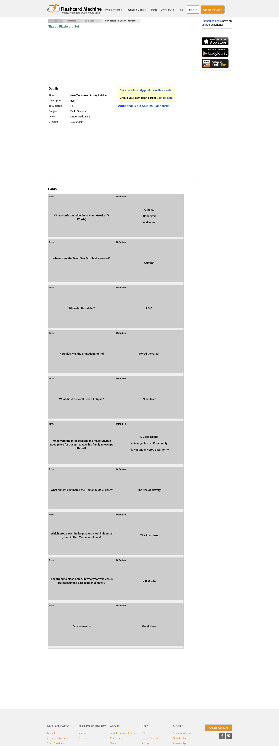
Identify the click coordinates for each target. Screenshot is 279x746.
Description (55, 100)
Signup (145, 743)
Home (54, 21)
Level (52, 116)
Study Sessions (55, 743)
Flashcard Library (135, 9)
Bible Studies (91, 21)
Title (51, 95)
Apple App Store (182, 732)
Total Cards (55, 105)
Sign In (193, 9)
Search (228, 9)
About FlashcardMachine (123, 732)
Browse (83, 738)
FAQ (143, 732)
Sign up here (165, 97)
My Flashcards (113, 9)
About (153, 9)
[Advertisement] (116, 57)
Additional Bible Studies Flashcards (144, 105)
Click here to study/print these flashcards (146, 90)
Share (113, 743)
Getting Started (150, 738)
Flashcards (71, 21)
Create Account (212, 9)
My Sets (51, 732)
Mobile (178, 726)
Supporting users (212, 20)
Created (53, 121)
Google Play (179, 738)
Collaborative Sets (57, 738)
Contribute (167, 9)
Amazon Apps (180, 743)
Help (180, 9)
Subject (53, 111)
